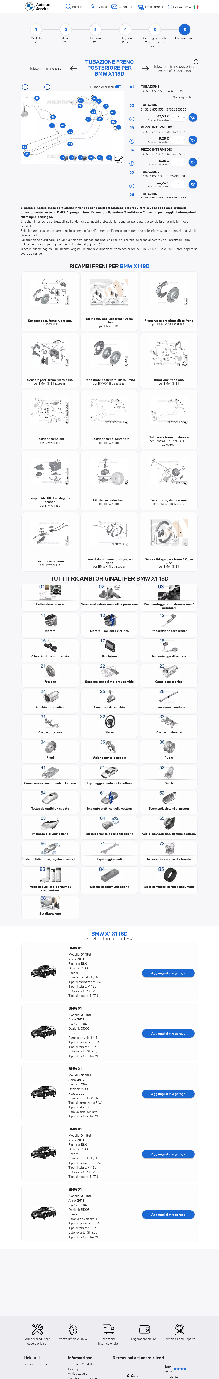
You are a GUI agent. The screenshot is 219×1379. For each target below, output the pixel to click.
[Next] (145, 68)
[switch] (118, 86)
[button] (196, 61)
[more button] (184, 117)
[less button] (173, 117)
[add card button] (193, 117)
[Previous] (74, 68)
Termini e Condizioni (82, 1364)
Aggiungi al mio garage (168, 973)
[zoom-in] (47, 87)
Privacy (73, 1369)
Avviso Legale (77, 1373)
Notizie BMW (179, 6)
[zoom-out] (25, 87)
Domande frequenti (37, 1364)
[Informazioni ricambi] (131, 119)
